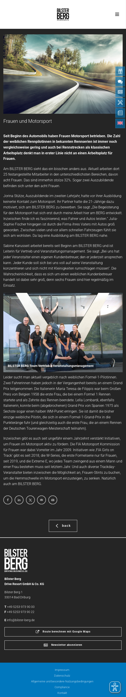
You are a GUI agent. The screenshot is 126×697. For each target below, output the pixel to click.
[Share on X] (30, 499)
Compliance (62, 687)
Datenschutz (62, 675)
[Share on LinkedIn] (19, 499)
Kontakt (62, 693)
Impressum (62, 670)
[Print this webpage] (52, 499)
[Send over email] (41, 499)
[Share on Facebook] (7, 499)
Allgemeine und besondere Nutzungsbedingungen (62, 681)
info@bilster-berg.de (21, 620)
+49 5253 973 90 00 (21, 607)
